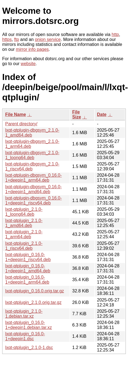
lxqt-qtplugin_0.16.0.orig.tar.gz (34, 291)
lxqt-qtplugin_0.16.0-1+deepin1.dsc (25, 336)
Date (102, 114)
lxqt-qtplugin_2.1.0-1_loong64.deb (23, 212)
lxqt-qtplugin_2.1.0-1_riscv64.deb (23, 246)
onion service (48, 39)
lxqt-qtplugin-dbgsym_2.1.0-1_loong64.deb (32, 155)
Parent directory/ (21, 123)
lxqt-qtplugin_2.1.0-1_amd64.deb (23, 223)
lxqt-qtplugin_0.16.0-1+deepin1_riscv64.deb (28, 257)
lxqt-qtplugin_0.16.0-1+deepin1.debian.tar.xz (28, 325)
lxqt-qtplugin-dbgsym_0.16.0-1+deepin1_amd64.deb (33, 189)
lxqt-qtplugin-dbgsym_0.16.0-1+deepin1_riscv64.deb (33, 200)
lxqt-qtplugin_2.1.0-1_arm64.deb (23, 234)
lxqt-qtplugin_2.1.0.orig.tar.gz (33, 302)
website (28, 63)
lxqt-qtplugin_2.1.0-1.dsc (29, 347)
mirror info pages (32, 49)
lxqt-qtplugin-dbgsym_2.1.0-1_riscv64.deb (32, 166)
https (7, 39)
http (115, 34)
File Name (15, 114)
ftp (16, 39)
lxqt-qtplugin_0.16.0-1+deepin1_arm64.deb (27, 279)
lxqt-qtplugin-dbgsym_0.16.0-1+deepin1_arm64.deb (33, 177)
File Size (76, 114)
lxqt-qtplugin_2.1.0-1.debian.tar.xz (23, 314)
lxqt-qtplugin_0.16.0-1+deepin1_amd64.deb (27, 268)
